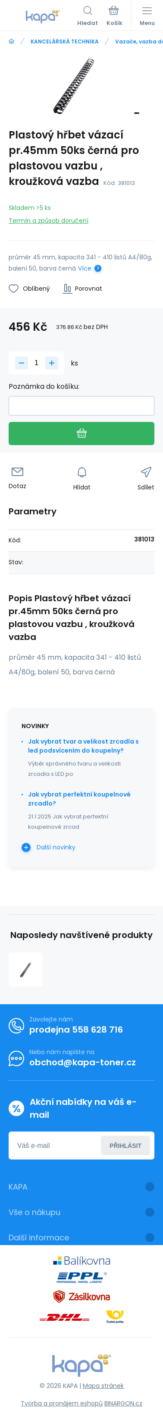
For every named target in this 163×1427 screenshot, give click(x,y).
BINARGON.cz (123, 1403)
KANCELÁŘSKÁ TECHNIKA (65, 41)
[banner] (43, 17)
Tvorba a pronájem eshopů (62, 1403)
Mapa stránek (103, 1385)
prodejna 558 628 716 (76, 1030)
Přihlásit (125, 1145)
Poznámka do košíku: (44, 386)
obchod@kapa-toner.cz (82, 1062)
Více (84, 268)
